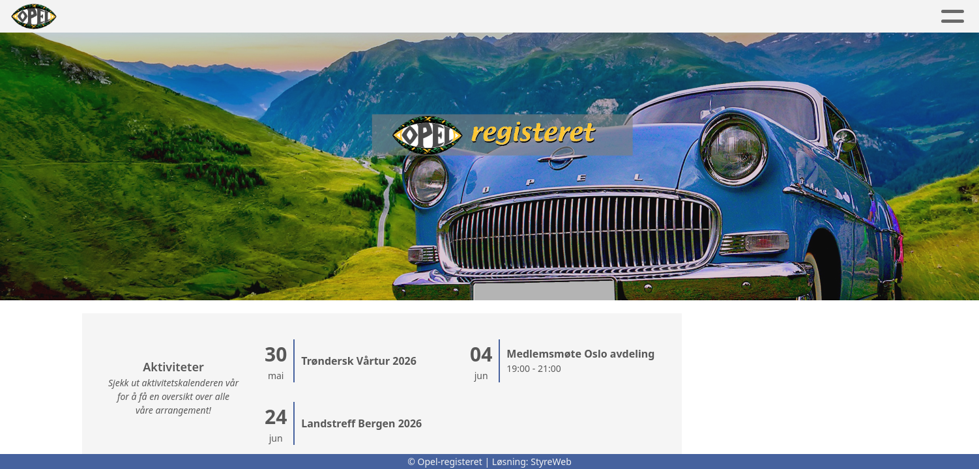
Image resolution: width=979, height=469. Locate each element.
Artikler (179, 16)
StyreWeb (551, 461)
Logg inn (885, 16)
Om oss (562, 16)
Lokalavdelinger (461, 16)
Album (241, 16)
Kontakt (640, 16)
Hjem (124, 16)
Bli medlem (801, 16)
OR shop (720, 16)
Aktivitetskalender (332, 16)
